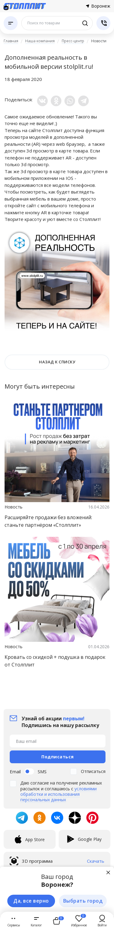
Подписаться (57, 757)
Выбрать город (83, 900)
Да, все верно (31, 900)
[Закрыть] (108, 872)
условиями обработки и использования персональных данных (58, 794)
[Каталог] (11, 23)
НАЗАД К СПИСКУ (57, 362)
